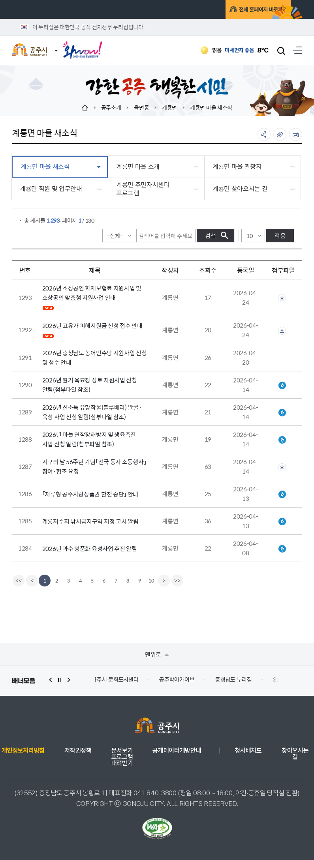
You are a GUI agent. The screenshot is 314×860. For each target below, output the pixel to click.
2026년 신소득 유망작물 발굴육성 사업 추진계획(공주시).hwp (282, 413)
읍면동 (141, 107)
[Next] (166, 580)
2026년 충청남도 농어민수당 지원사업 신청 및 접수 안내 (94, 357)
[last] (180, 580)
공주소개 (111, 107)
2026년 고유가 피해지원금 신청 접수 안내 (92, 325)
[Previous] (32, 580)
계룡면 (169, 107)
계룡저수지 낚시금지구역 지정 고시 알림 (90, 521)
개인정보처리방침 (23, 751)
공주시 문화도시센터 (118, 679)
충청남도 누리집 (236, 679)
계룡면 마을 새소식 (211, 107)
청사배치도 (248, 751)
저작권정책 (77, 751)
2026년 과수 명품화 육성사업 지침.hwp (282, 549)
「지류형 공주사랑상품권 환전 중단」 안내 (90, 493)
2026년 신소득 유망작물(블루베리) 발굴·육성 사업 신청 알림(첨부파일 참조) (92, 412)
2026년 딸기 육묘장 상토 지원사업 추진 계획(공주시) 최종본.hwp (282, 386)
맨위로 (157, 654)
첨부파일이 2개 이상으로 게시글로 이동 (282, 298)
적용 (280, 235)
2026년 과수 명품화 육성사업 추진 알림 (89, 548)
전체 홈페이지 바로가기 (241, 9)
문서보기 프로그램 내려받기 (122, 757)
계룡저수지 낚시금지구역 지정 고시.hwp (282, 522)
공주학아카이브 (179, 679)
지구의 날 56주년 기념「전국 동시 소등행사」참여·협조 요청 (94, 466)
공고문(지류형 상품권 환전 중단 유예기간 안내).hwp (282, 494)
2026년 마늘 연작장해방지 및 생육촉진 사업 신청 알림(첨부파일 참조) (89, 439)
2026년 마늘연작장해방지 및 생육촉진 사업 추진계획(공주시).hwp (282, 440)
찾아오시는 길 (295, 754)
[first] (18, 580)
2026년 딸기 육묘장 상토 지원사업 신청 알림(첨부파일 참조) (89, 384)
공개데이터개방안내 (176, 751)
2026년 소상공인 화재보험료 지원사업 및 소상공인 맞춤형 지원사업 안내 (91, 292)
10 (152, 580)
